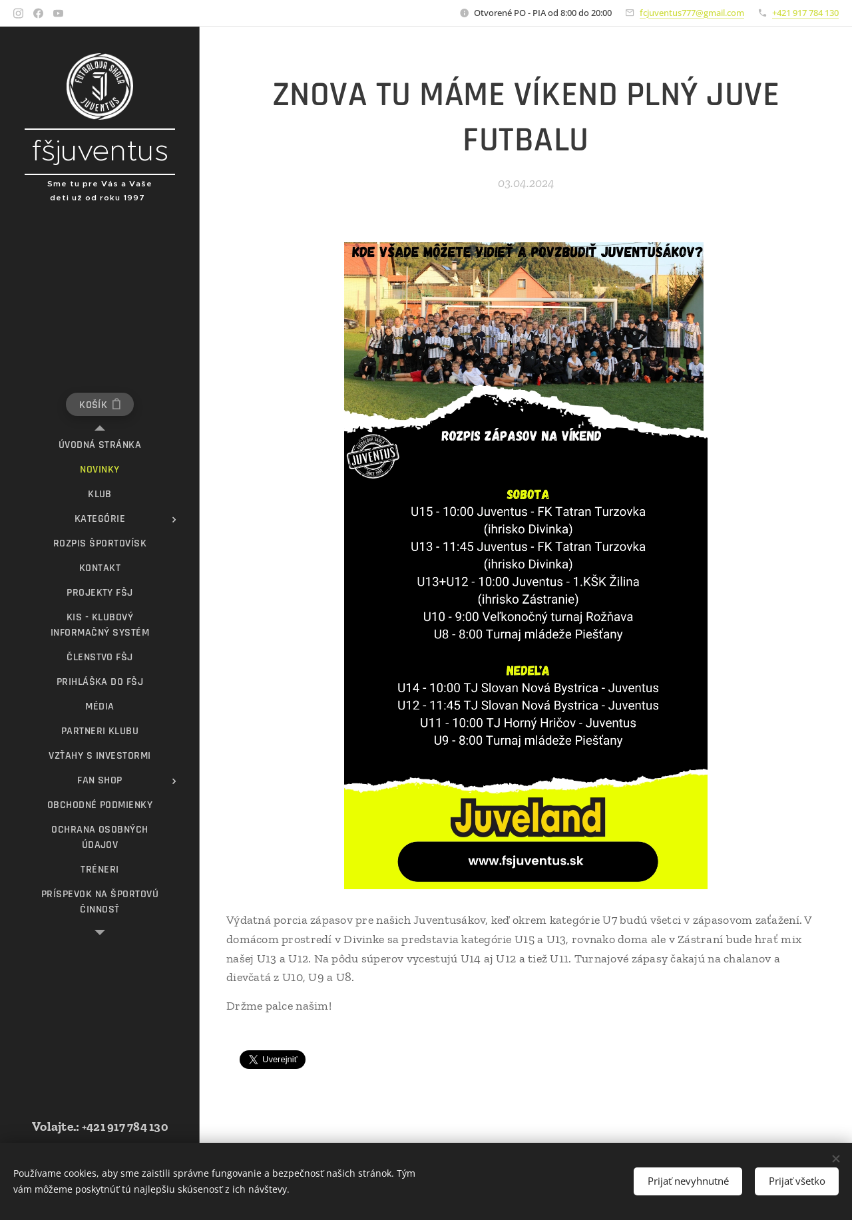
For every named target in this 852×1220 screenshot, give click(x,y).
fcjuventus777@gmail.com (692, 13)
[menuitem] (100, 445)
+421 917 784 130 (805, 13)
